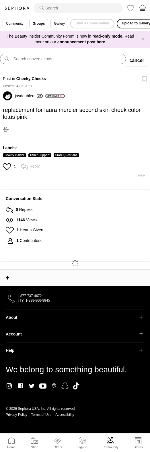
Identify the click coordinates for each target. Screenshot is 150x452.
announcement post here (81, 42)
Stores (138, 447)
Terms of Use (41, 415)
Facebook (20, 386)
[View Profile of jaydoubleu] (29, 95)
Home (11, 447)
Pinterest (54, 386)
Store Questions (66, 155)
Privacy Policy (16, 415)
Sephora (17, 8)
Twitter (31, 386)
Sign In (82, 443)
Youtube (42, 386)
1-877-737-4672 (29, 296)
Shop (34, 447)
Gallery (59, 24)
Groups (39, 24)
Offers (58, 447)
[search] (78, 8)
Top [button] (7, 277)
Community (110, 447)
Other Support (40, 155)
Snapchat (65, 386)
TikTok (76, 386)
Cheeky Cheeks (31, 78)
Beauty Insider (14, 155)
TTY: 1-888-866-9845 (33, 300)
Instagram (9, 386)
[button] (7, 166)
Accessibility (64, 415)
